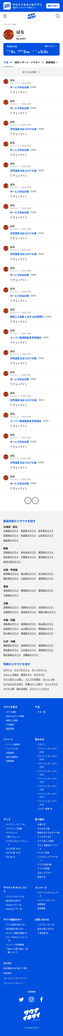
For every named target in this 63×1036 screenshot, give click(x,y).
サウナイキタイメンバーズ (48, 894)
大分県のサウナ (28, 650)
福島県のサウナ (11, 540)
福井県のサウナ (11, 578)
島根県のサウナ (28, 623)
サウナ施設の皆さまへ (16, 924)
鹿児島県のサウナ (12, 654)
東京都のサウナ (46, 557)
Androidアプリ (12, 908)
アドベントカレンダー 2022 (47, 773)
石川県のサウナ (46, 573)
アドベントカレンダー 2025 (47, 750)
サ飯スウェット (13, 836)
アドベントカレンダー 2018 (47, 803)
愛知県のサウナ (46, 590)
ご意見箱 (41, 933)
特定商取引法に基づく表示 (15, 968)
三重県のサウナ (11, 595)
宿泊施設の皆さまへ (15, 928)
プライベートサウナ (39, 688)
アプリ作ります (44, 836)
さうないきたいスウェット (17, 843)
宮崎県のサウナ (46, 650)
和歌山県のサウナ (47, 611)
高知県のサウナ (46, 633)
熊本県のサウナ (11, 650)
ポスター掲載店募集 (15, 933)
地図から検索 (12, 720)
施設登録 (10, 728)
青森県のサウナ (28, 530)
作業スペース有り (34, 684)
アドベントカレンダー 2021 (47, 780)
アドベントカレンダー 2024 (47, 758)
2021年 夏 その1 (13, 848)
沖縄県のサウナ (30, 654)
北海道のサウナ (11, 530)
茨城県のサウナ (11, 552)
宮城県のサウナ (11, 535)
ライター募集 (43, 808)
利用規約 (7, 973)
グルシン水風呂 (11, 674)
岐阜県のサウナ (11, 590)
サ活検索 (10, 724)
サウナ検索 (11, 712)
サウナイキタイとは (15, 896)
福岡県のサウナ (11, 645)
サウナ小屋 (8, 688)
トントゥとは (12, 748)
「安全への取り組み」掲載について (17, 950)
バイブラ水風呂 (32, 679)
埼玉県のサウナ (11, 557)
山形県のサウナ (46, 535)
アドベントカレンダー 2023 (47, 765)
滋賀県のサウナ (11, 607)
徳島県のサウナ (46, 628)
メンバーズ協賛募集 (15, 944)
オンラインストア (14, 824)
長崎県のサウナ (46, 645)
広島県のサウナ (11, 628)
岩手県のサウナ (46, 530)
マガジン (41, 744)
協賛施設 (41, 904)
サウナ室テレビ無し (13, 679)
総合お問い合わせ (45, 928)
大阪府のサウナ (46, 607)
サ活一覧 (41, 712)
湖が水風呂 (21, 688)
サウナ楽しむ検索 (45, 841)
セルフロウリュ (22, 669)
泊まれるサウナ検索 (15, 716)
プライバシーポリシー (13, 983)
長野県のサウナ (46, 578)
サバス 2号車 (43, 852)
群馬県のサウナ (46, 552)
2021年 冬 (10, 856)
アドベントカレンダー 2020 (47, 788)
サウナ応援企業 (44, 864)
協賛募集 (10, 761)
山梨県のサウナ (28, 578)
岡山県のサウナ (46, 623)
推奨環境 (7, 963)
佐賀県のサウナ (28, 645)
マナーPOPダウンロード (17, 937)
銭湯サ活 (41, 876)
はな (20, 32)
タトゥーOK (48, 679)
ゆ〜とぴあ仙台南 (19, 87)
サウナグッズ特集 (14, 828)
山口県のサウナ (28, 628)
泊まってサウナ (44, 872)
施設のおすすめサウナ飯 (48, 832)
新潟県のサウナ (11, 573)
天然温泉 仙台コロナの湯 (23, 129)
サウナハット (12, 832)
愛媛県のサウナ (28, 633)
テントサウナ (51, 684)
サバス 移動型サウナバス (47, 847)
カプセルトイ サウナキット (47, 858)
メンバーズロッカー (46, 900)
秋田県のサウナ (28, 535)
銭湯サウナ (26, 674)
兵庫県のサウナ (11, 611)
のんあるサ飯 (43, 828)
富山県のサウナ (28, 573)
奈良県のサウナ (28, 611)
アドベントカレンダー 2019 (47, 795)
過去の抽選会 (12, 757)
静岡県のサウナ (28, 590)
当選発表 (10, 752)
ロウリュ (7, 669)
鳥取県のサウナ (11, 623)
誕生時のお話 (12, 900)
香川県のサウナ (11, 633)
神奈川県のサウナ (12, 561)
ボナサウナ (39, 674)
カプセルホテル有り (13, 684)
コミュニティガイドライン (15, 978)
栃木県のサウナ (28, 552)
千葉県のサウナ (28, 557)
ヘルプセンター (44, 924)
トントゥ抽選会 (13, 744)
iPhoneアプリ (12, 904)
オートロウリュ (39, 669)
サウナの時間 (43, 868)
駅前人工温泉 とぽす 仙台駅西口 (27, 316)
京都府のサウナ (28, 607)
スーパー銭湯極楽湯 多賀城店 (25, 337)
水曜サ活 (41, 824)
